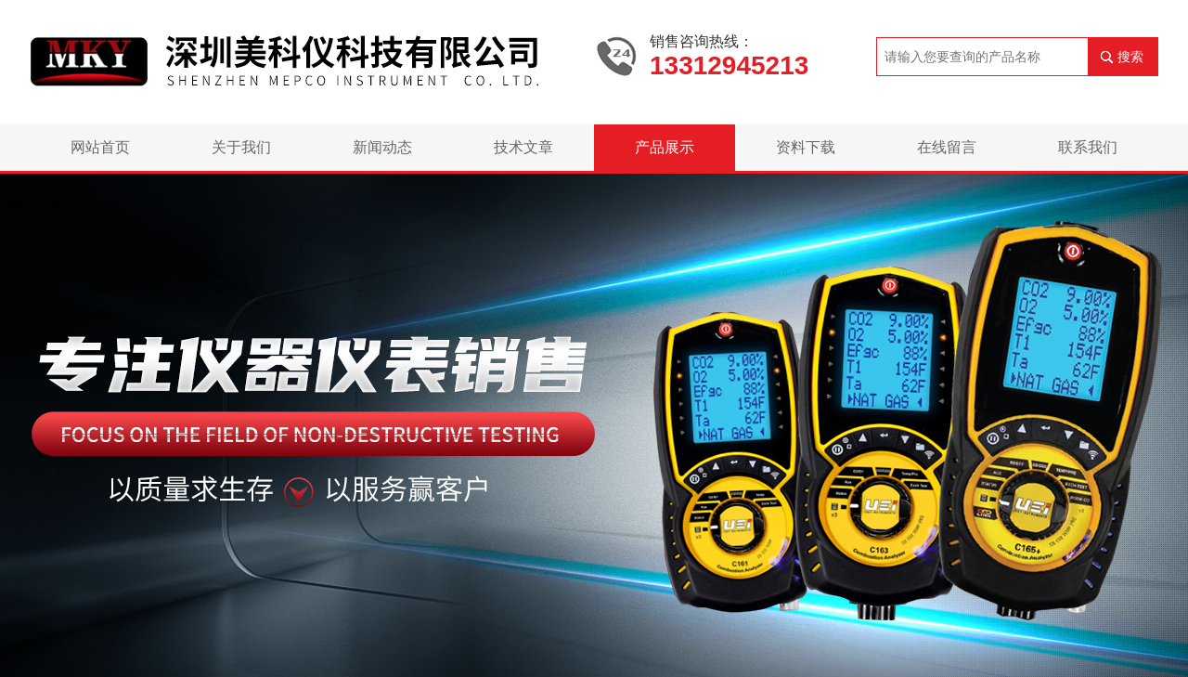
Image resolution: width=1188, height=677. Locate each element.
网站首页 (100, 147)
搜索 (1130, 56)
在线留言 (946, 147)
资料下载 (805, 147)
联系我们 (1087, 147)
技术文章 (523, 147)
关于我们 (241, 147)
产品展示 (664, 147)
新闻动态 (382, 147)
